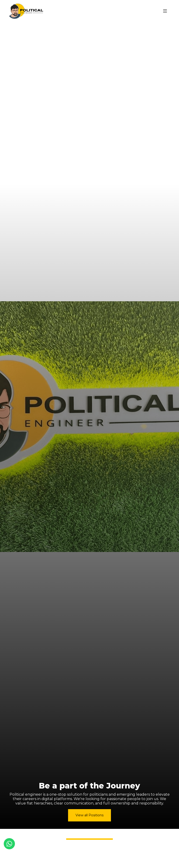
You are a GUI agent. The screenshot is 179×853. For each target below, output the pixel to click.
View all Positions (89, 815)
